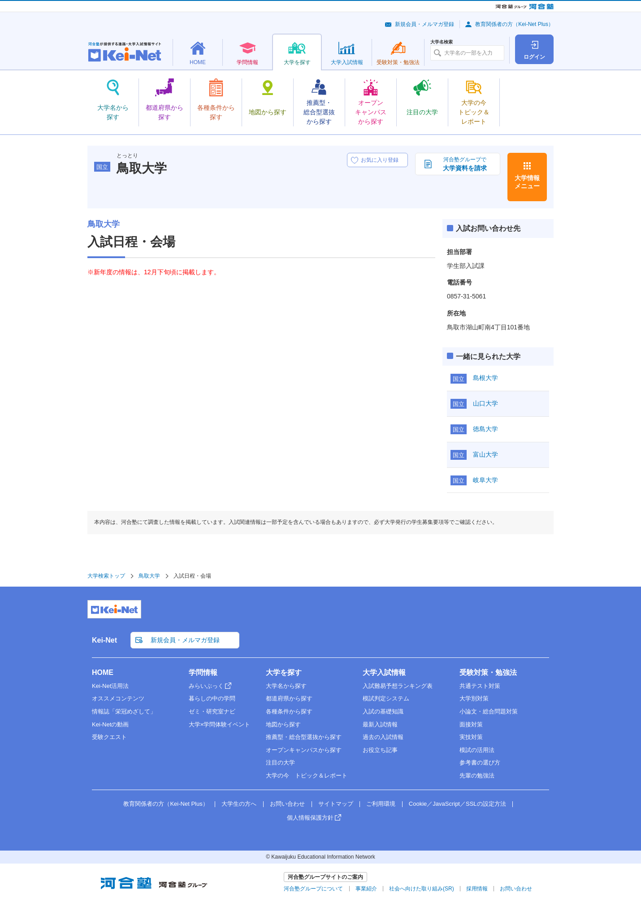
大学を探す (284, 672)
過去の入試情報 (383, 737)
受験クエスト (109, 737)
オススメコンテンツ (118, 698)
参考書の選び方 (479, 762)
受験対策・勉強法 (488, 672)
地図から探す (283, 724)
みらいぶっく (206, 686)
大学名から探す (286, 686)
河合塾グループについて (313, 889)
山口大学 (485, 403)
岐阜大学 (485, 480)
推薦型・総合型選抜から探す (304, 737)
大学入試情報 (384, 672)
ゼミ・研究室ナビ (212, 711)
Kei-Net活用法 (110, 686)
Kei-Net (104, 640)
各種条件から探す (289, 711)
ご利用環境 (380, 803)
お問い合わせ (287, 803)
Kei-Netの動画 (110, 724)
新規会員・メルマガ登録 (424, 24)
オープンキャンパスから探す (304, 750)
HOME (102, 672)
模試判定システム (386, 698)
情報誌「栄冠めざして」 (124, 711)
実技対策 (471, 737)
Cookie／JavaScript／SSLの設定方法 (457, 803)
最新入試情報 (380, 724)
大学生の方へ (238, 803)
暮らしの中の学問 (212, 698)
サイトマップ (335, 803)
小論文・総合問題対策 (488, 711)
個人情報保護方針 (310, 817)
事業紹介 (366, 889)
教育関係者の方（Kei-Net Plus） (514, 24)
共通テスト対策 (479, 686)
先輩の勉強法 (476, 775)
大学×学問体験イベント (220, 724)
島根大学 (485, 377)
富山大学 (485, 454)
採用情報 (477, 889)
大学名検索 (441, 42)
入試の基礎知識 (383, 711)
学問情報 (203, 672)
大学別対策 (474, 698)
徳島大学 (485, 428)
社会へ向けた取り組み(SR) (421, 889)
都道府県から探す (289, 698)
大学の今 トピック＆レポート (306, 775)
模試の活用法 (476, 750)
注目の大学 (280, 762)
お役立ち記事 (380, 750)
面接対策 (471, 724)
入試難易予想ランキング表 (398, 686)
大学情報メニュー (527, 182)
